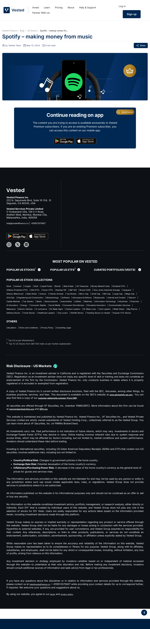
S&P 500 (11, 295)
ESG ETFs (90, 291)
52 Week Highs (71, 322)
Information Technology (46, 313)
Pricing (59, 7)
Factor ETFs (106, 291)
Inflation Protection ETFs (67, 291)
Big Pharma (49, 327)
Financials (84, 313)
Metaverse (12, 322)
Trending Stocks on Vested (41, 332)
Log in (122, 6)
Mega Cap (124, 300)
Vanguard (80, 295)
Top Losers (133, 327)
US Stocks (32, 30)
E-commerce (51, 322)
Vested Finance (9, 30)
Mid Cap (94, 300)
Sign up (132, 14)
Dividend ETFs (42, 291)
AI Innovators (101, 313)
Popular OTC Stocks (72, 332)
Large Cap (109, 300)
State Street (122, 295)
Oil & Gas (11, 304)
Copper (34, 286)
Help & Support (87, 7)
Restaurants (126, 304)
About (71, 7)
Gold (45, 286)
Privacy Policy (59, 347)
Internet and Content (17, 309)
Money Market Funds (17, 291)
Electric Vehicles (31, 322)
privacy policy (69, 614)
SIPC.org (52, 429)
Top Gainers (75, 309)
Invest (35, 7)
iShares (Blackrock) (101, 295)
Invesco (10, 300)
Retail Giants (32, 327)
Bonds (74, 286)
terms (53, 614)
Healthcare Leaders (111, 327)
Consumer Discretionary (62, 318)
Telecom (37, 309)
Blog (22, 30)
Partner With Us (41, 12)
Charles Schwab (28, 300)
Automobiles (124, 309)
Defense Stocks (68, 327)
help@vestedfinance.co (19, 223)
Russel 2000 (27, 295)
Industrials (69, 313)
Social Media (38, 318)
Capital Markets (55, 309)
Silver (9, 286)
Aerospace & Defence (104, 304)
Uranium (21, 286)
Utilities (10, 313)
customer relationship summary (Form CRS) (68, 418)
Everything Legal (80, 347)
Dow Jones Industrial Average (54, 295)
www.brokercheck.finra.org (25, 429)
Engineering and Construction (37, 304)
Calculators (12, 347)
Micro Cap (64, 300)
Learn (47, 7)
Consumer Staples (16, 318)
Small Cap (79, 300)
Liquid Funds (59, 286)
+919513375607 (43, 223)
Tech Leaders (13, 327)
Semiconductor (105, 309)
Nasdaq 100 (124, 291)
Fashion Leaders (93, 322)
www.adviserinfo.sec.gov (123, 414)
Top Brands (47, 300)
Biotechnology (66, 304)
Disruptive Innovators (92, 318)
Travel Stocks (89, 327)
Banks (89, 309)
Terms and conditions (35, 347)
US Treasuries (105, 286)
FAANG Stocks (14, 332)
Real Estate (88, 286)
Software (83, 304)
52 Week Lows (114, 322)
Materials (24, 313)
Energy (116, 313)
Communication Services (121, 318)
